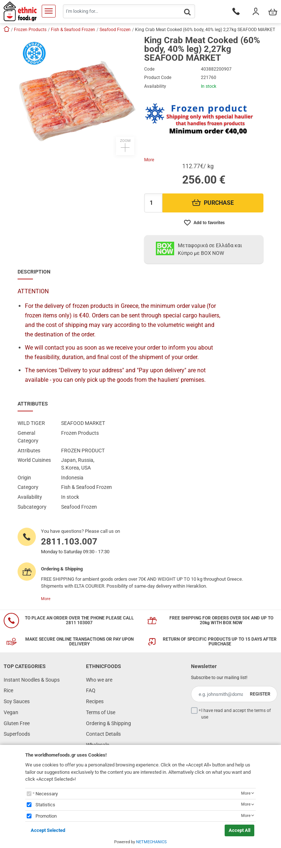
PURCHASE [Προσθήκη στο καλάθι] (213, 202)
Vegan (11, 712)
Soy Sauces (17, 701)
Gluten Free (17, 723)
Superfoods (17, 734)
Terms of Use (100, 712)
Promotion (46, 816)
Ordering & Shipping (108, 723)
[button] (77, 95)
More (149, 159)
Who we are (99, 680)
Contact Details (103, 734)
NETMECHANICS (151, 842)
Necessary (46, 793)
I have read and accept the (236, 714)
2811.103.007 (69, 541)
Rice (8, 690)
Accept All (239, 830)
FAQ (90, 690)
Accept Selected (48, 830)
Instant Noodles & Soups (32, 680)
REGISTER (260, 694)
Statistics (45, 804)
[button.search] (187, 12)
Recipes (95, 701)
